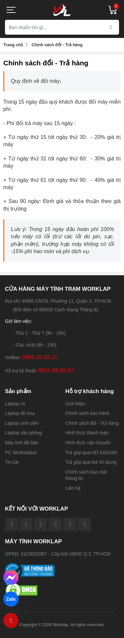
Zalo (11, 599)
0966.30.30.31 (39, 357)
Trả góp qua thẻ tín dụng (90, 462)
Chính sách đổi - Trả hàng (92, 423)
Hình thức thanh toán (87, 432)
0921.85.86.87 (55, 370)
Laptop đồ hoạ (20, 413)
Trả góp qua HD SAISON (91, 452)
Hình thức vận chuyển (88, 442)
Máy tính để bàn (21, 442)
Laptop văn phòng (23, 432)
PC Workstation (21, 452)
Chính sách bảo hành (87, 413)
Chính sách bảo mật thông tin (86, 475)
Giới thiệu (75, 403)
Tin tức (12, 462)
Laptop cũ (15, 403)
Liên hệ (73, 488)
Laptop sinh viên (22, 423)
